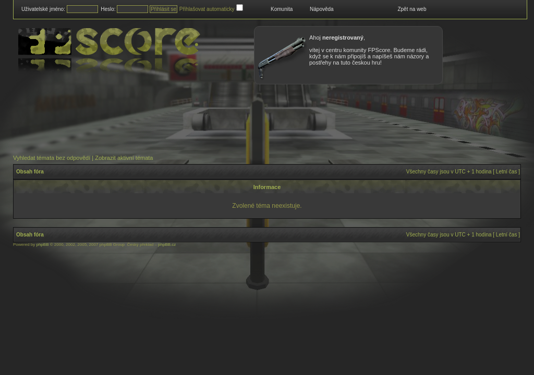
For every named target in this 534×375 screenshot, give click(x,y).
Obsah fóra (30, 171)
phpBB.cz (167, 244)
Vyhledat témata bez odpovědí (51, 158)
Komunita (282, 9)
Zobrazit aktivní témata (124, 158)
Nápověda (322, 9)
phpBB (42, 244)
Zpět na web (411, 9)
